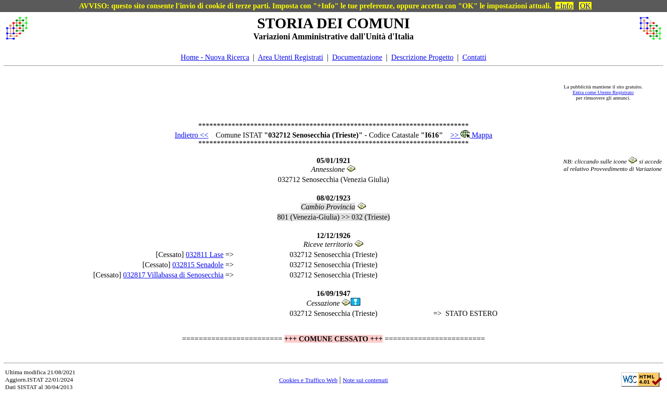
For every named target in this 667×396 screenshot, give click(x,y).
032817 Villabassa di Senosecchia (173, 275)
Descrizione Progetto (422, 57)
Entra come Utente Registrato (603, 92)
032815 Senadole (198, 265)
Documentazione (357, 57)
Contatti (474, 57)
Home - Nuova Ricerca (215, 57)
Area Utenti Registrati (290, 57)
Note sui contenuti (365, 380)
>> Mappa (471, 135)
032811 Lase (205, 254)
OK (585, 6)
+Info (564, 6)
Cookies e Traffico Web (308, 380)
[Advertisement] (292, 92)
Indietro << (191, 135)
